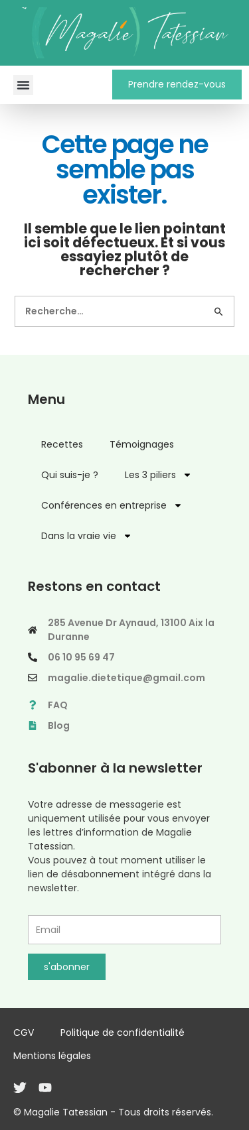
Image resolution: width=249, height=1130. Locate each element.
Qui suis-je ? (69, 474)
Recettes (62, 444)
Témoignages (142, 444)
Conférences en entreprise (112, 505)
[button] (23, 85)
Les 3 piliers (158, 475)
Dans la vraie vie (86, 536)
